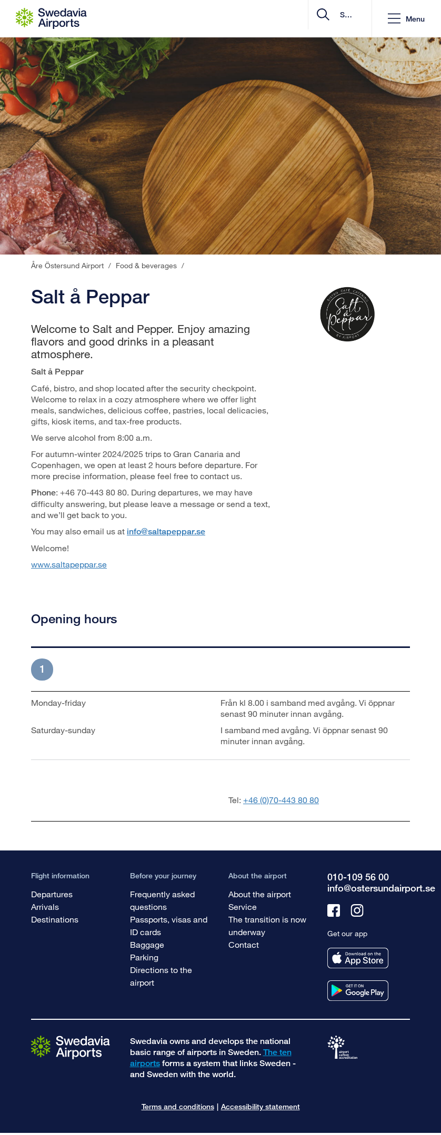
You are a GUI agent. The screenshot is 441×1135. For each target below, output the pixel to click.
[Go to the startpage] (70, 1047)
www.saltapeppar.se (69, 564)
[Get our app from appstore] (357, 958)
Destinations (54, 919)
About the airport (259, 894)
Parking (144, 957)
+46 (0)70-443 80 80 (281, 800)
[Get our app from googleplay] (357, 990)
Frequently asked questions (162, 900)
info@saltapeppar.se (166, 531)
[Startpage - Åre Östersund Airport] (51, 18)
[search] (300, 19)
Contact (243, 944)
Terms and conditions (178, 1106)
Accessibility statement (260, 1106)
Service (242, 906)
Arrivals (45, 906)
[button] (406, 18)
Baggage (147, 944)
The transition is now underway (267, 925)
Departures (52, 894)
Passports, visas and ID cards (168, 925)
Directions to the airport (161, 976)
